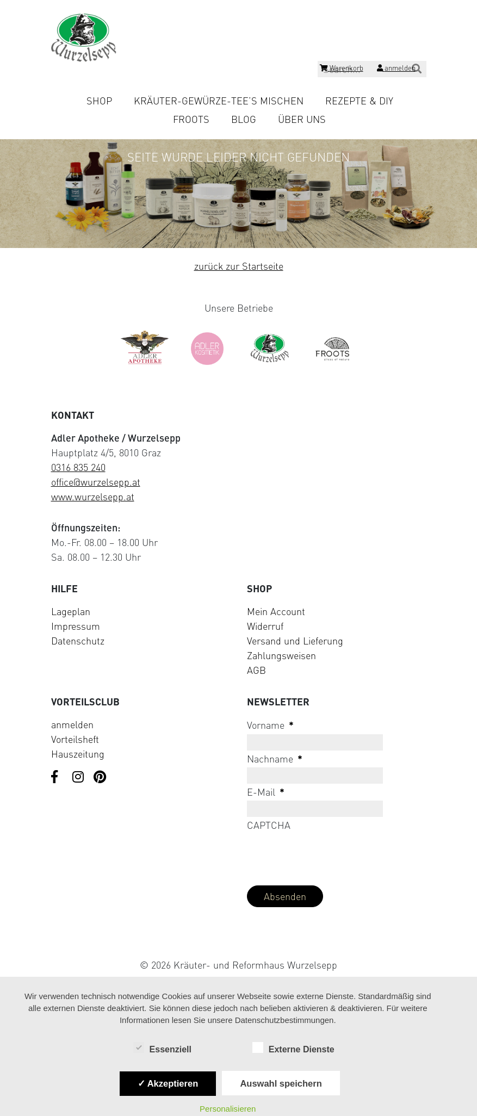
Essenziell (162, 1048)
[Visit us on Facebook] (57, 777)
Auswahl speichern (280, 1083)
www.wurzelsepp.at (92, 497)
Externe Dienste (293, 1048)
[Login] (396, 69)
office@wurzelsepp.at (95, 482)
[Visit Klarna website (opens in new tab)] (238, 939)
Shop (99, 101)
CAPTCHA (268, 825)
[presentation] (329, 855)
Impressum (75, 626)
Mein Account (276, 611)
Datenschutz (77, 641)
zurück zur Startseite (238, 266)
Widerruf (265, 626)
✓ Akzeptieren (168, 1083)
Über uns (302, 119)
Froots (191, 119)
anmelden (72, 724)
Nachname (274, 759)
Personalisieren (228, 1108)
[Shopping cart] (341, 69)
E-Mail (265, 792)
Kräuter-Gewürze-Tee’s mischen (218, 101)
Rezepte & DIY (359, 101)
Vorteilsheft (75, 739)
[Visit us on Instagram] (78, 777)
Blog (243, 119)
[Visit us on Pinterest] (100, 777)
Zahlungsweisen (281, 655)
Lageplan (70, 611)
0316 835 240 (78, 467)
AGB (256, 670)
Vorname (270, 725)
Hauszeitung (77, 754)
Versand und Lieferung (295, 641)
